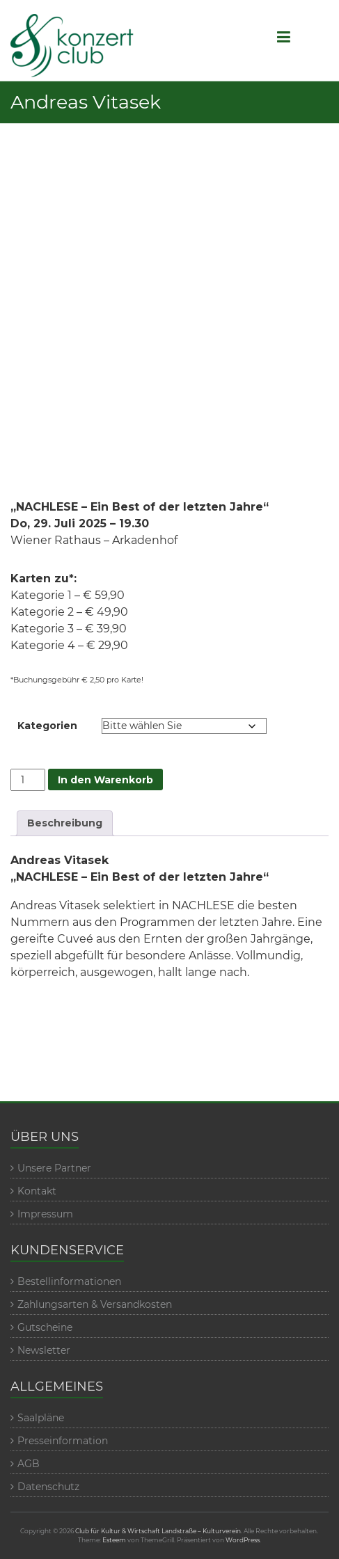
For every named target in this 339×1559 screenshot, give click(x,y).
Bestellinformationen (69, 1281)
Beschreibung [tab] (64, 823)
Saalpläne (40, 1418)
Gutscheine (44, 1327)
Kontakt (36, 1191)
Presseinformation (62, 1440)
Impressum (45, 1214)
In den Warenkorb (105, 780)
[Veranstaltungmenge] (28, 780)
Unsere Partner (54, 1168)
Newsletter (43, 1350)
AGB (28, 1463)
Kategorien (47, 725)
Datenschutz (48, 1486)
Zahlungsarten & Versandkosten (94, 1304)
